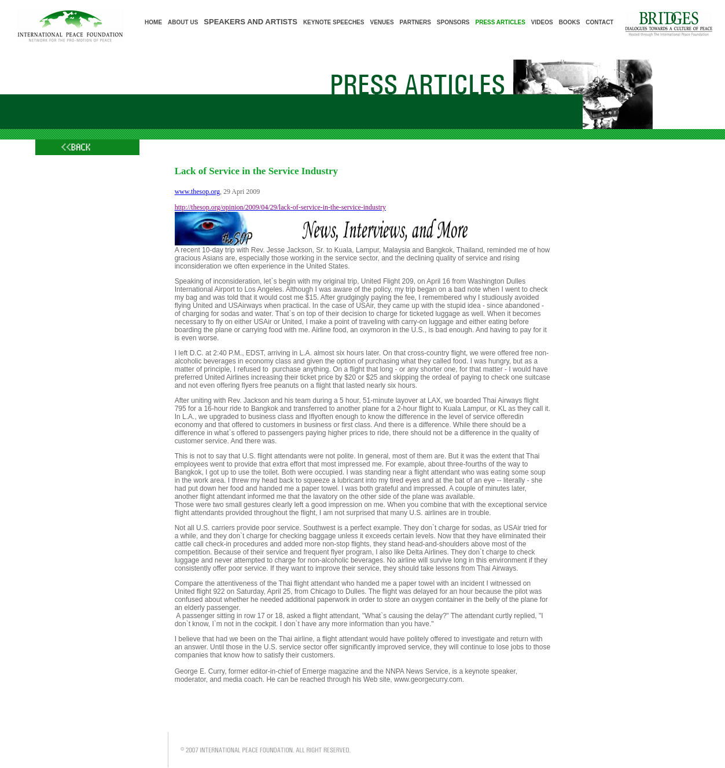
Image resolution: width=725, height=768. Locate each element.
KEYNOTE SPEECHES (334, 22)
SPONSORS (453, 22)
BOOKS (569, 22)
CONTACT (599, 22)
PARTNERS (415, 22)
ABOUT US (183, 22)
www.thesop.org (197, 192)
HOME (153, 22)
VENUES (381, 22)
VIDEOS (542, 22)
